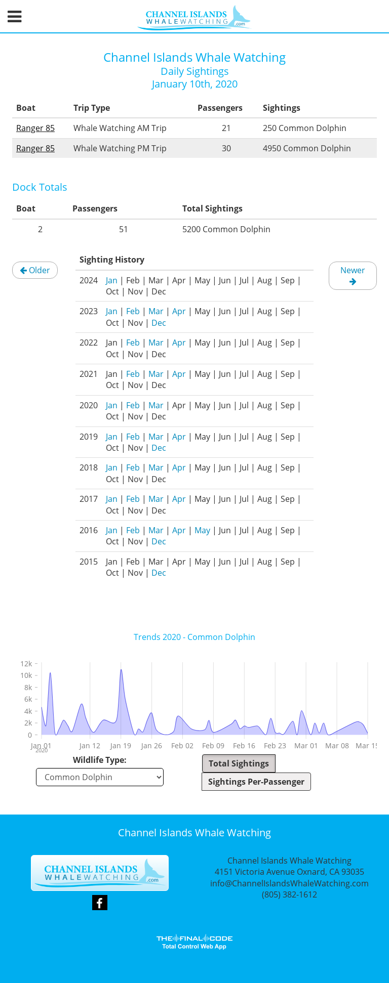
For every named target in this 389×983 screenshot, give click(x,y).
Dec (158, 322)
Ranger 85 (35, 128)
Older (35, 270)
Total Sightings (239, 763)
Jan (112, 280)
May (202, 530)
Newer (352, 275)
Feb (133, 311)
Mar (156, 311)
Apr (179, 311)
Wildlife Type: (100, 759)
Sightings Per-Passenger (256, 781)
